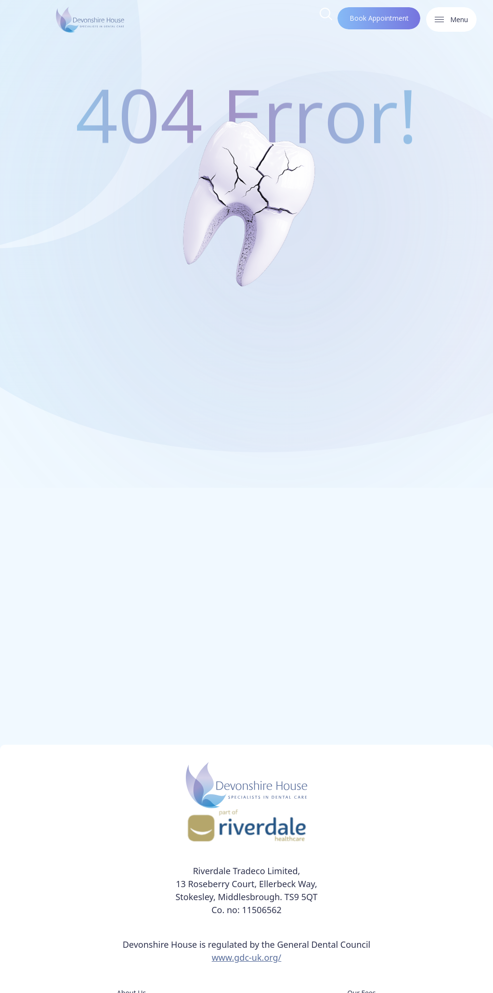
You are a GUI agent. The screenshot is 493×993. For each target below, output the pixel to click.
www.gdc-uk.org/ (247, 957)
